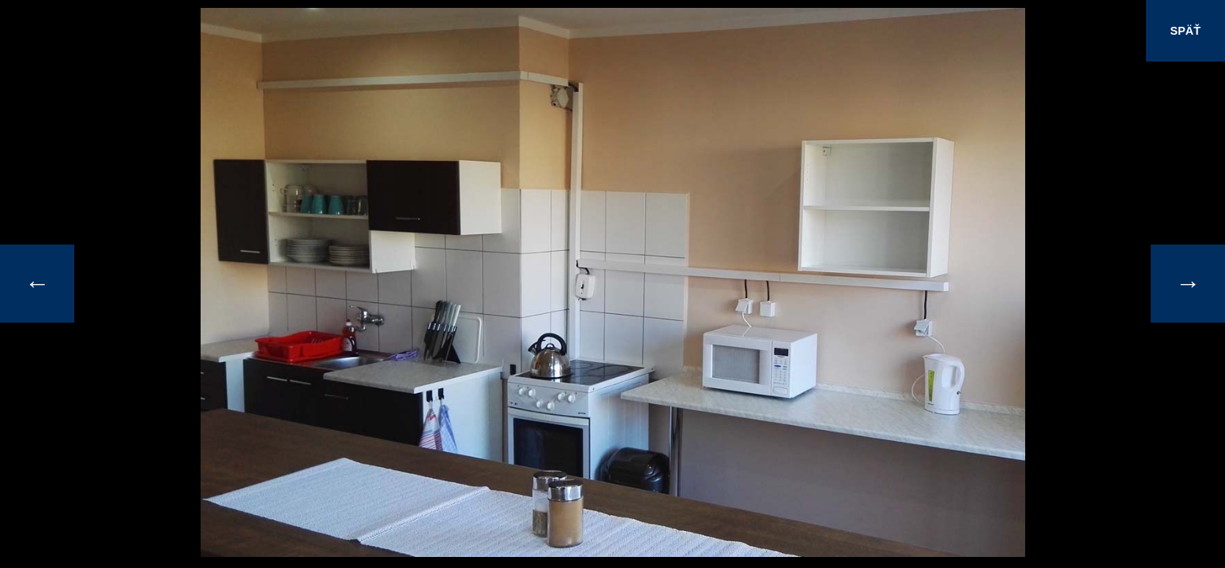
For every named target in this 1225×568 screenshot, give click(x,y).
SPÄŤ (1186, 30)
